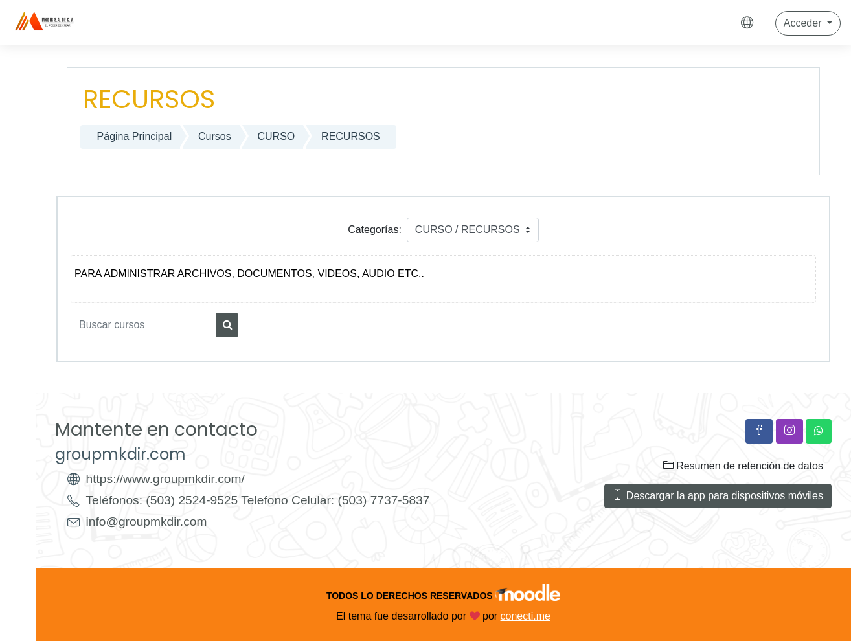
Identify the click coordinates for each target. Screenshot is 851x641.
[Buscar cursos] (144, 325)
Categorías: (375, 229)
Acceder (804, 22)
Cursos (214, 136)
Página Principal (134, 136)
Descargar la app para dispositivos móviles (718, 495)
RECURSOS (350, 136)
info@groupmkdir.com (146, 521)
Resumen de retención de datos (743, 465)
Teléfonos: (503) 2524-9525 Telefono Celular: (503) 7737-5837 (258, 500)
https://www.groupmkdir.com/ (165, 479)
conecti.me (525, 616)
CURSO (276, 136)
